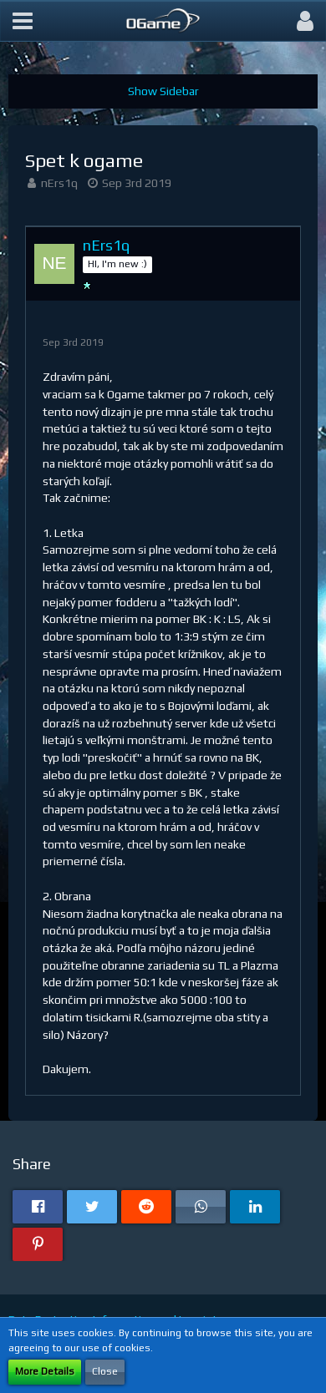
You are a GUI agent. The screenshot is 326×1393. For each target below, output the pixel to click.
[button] (22, 21)
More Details (44, 1371)
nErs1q (59, 183)
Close (105, 1371)
